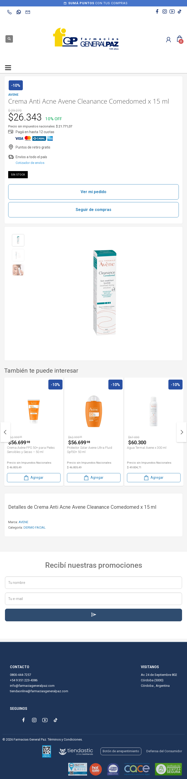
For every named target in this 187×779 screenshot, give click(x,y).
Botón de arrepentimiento (121, 751)
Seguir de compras (93, 209)
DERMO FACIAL (35, 527)
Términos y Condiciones (65, 739)
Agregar (33, 478)
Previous (5, 432)
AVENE (23, 522)
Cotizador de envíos (30, 163)
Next (182, 432)
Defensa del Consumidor (164, 751)
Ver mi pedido (93, 191)
